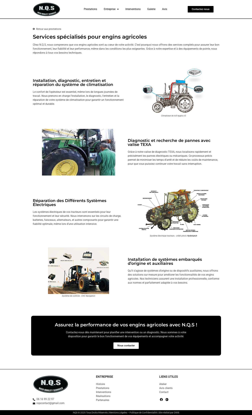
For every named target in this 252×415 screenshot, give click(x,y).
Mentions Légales (118, 412)
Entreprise (111, 9)
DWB (176, 412)
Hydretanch (192, 236)
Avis (164, 9)
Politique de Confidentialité (143, 412)
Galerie (151, 9)
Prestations (90, 9)
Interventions (133, 9)
